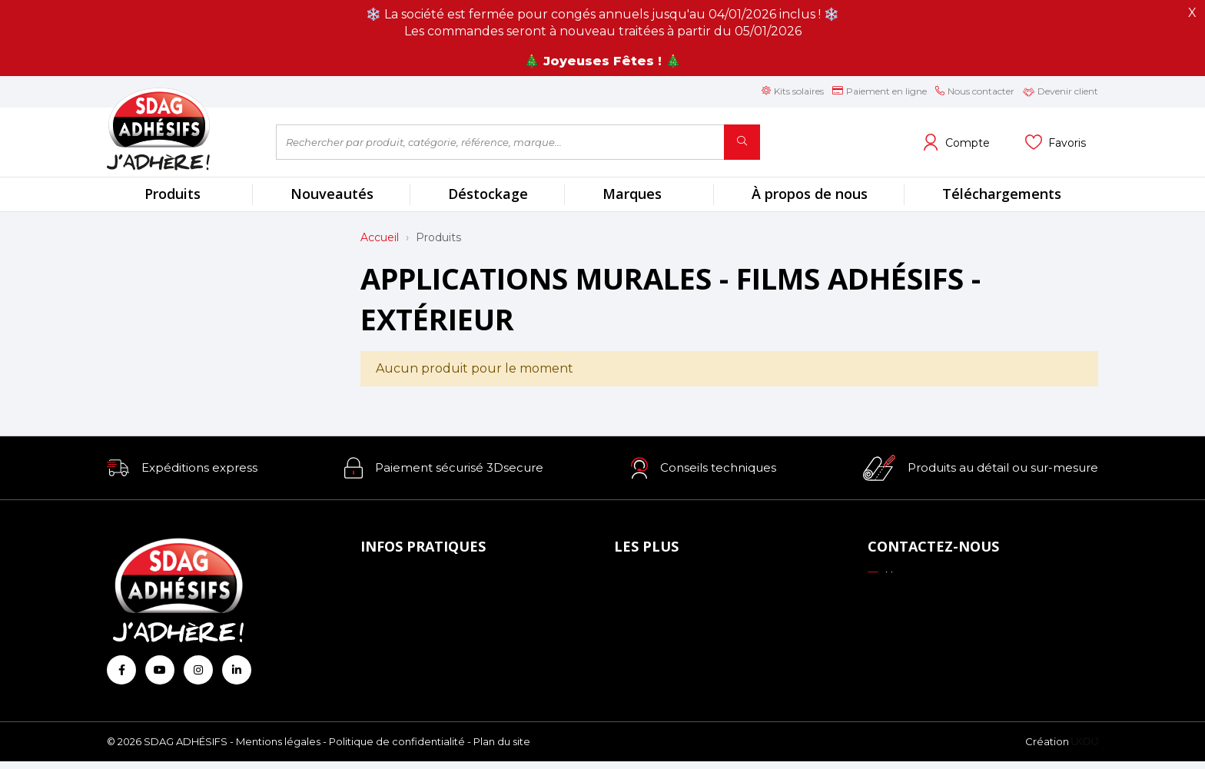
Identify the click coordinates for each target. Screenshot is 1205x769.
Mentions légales (278, 749)
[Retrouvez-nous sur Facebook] (121, 669)
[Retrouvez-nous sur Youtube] (159, 669)
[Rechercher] (742, 142)
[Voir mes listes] (1055, 142)
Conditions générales (421, 642)
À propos (389, 579)
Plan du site (501, 749)
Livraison (388, 621)
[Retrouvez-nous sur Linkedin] (236, 669)
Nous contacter (918, 576)
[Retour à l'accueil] (180, 129)
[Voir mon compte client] (956, 142)
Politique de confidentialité (397, 749)
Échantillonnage (662, 600)
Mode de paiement (417, 600)
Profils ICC (647, 621)
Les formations (659, 642)
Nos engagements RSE (683, 579)
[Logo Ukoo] (1084, 749)
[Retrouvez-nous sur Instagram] (198, 669)
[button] (182, 468)
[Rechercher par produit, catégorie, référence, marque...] (500, 142)
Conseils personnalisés (678, 664)
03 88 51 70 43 (916, 597)
